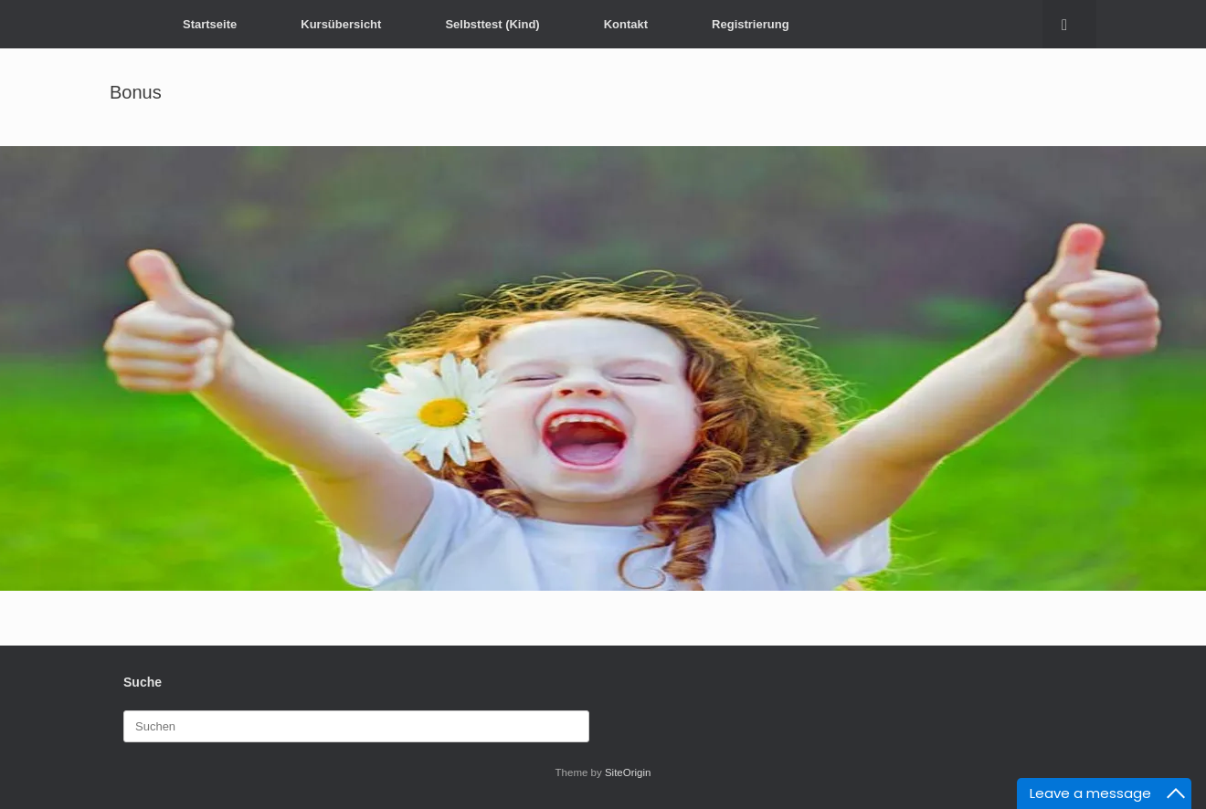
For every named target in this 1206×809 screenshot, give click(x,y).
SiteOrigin (628, 772)
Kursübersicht (341, 24)
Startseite (210, 24)
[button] (1069, 24)
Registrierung (750, 24)
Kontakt (626, 24)
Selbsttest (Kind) (492, 24)
